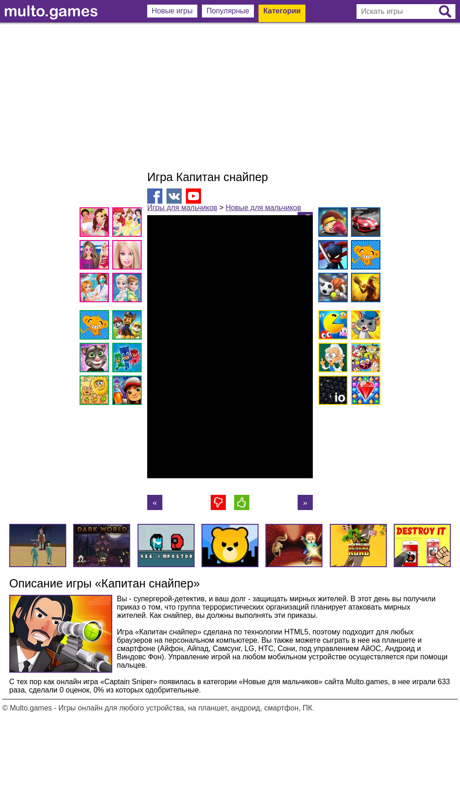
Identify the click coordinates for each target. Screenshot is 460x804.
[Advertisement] (230, 96)
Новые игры (172, 11)
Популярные (228, 11)
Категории (281, 11)
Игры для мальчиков (182, 207)
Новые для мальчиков (263, 207)
